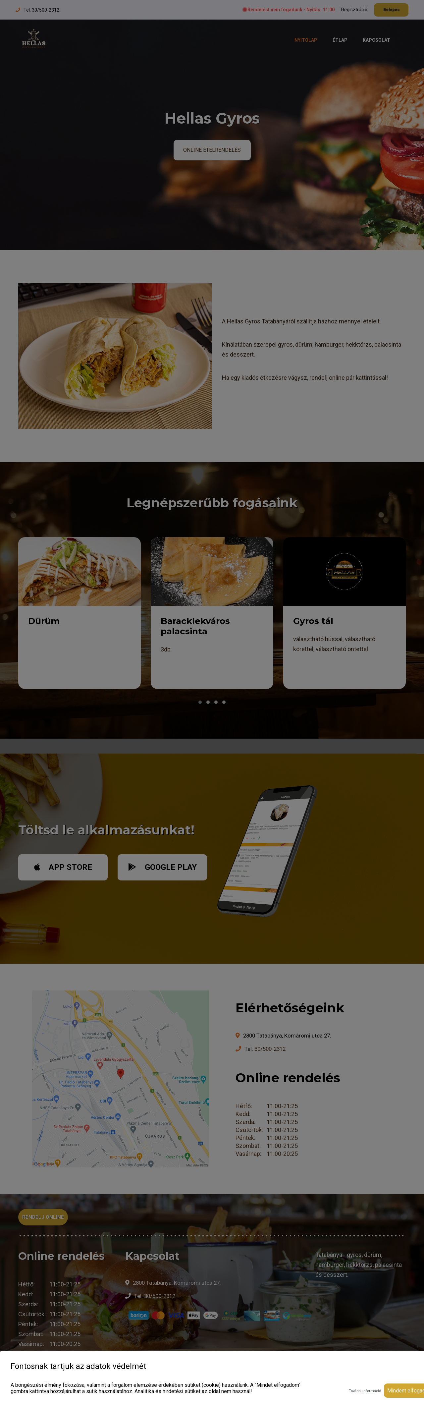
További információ (365, 1391)
